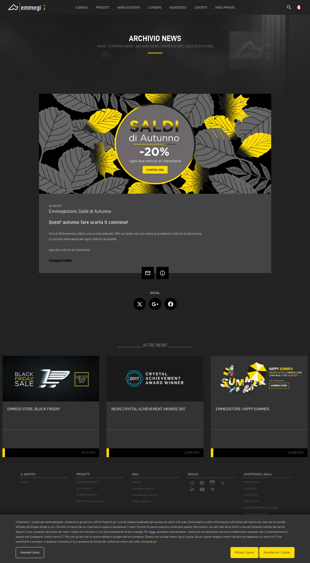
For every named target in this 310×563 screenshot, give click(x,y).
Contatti (200, 7)
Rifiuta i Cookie (244, 552)
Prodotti (102, 7)
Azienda (81, 7)
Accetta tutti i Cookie (277, 552)
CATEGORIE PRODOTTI (87, 482)
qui (155, 541)
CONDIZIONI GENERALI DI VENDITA (260, 507)
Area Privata (225, 7)
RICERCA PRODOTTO (86, 495)
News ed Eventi (128, 7)
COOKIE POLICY (251, 501)
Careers (154, 7)
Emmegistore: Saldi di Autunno (187, 46)
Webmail (136, 482)
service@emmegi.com (143, 488)
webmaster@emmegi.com (145, 495)
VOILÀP (24, 482)
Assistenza (177, 7)
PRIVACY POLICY (251, 482)
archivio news (147, 46)
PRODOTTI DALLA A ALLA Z (90, 501)
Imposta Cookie (30, 552)
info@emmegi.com (141, 501)
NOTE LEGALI (250, 488)
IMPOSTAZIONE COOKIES (255, 514)
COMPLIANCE (250, 495)
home (101, 46)
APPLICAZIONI (83, 488)
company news (121, 46)
